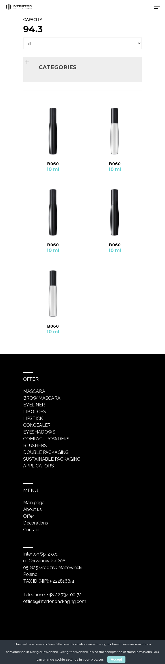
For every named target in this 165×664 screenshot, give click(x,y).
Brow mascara (41, 398)
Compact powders (46, 438)
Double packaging (46, 452)
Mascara (34, 391)
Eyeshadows (39, 432)
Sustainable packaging (52, 459)
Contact (31, 529)
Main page (33, 502)
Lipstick (33, 418)
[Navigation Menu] (157, 7)
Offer (28, 516)
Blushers (35, 445)
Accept (116, 659)
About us (32, 509)
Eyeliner (34, 405)
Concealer (37, 425)
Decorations (35, 523)
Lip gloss (34, 411)
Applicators (38, 466)
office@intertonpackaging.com (54, 601)
